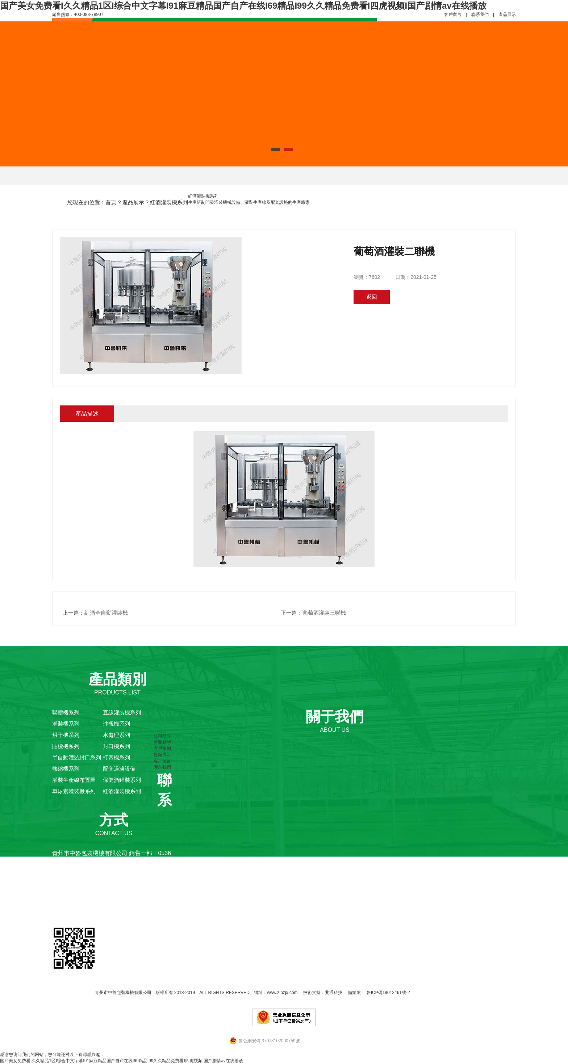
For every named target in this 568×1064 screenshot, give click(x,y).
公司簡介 (162, 736)
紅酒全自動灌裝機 (106, 613)
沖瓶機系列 (116, 724)
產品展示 (507, 14)
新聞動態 (162, 742)
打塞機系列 (116, 757)
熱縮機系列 (65, 769)
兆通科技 (333, 992)
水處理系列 (116, 735)
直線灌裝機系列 (122, 712)
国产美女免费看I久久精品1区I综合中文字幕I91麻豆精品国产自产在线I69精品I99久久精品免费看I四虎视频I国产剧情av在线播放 (243, 6)
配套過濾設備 (119, 769)
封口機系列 (116, 746)
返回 (371, 297)
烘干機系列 (65, 735)
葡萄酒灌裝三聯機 (324, 613)
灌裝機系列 (65, 724)
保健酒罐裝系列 (122, 780)
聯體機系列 (65, 712)
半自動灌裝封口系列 (76, 757)
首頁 (110, 202)
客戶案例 (162, 748)
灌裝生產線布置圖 (74, 780)
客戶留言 (453, 14)
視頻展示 (162, 754)
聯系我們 (480, 14)
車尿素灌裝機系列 (74, 791)
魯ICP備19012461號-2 (387, 992)
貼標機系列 (65, 746)
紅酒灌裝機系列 (169, 202)
